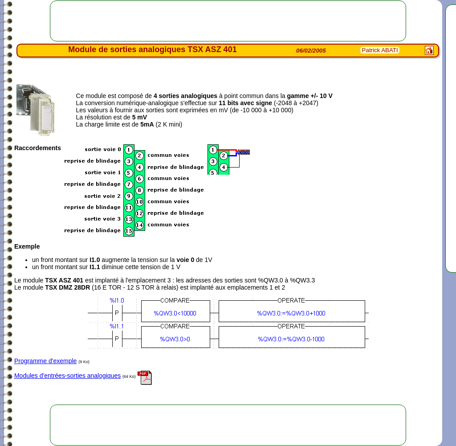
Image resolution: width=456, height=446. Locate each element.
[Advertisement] (228, 21)
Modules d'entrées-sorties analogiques (67, 375)
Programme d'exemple (45, 360)
